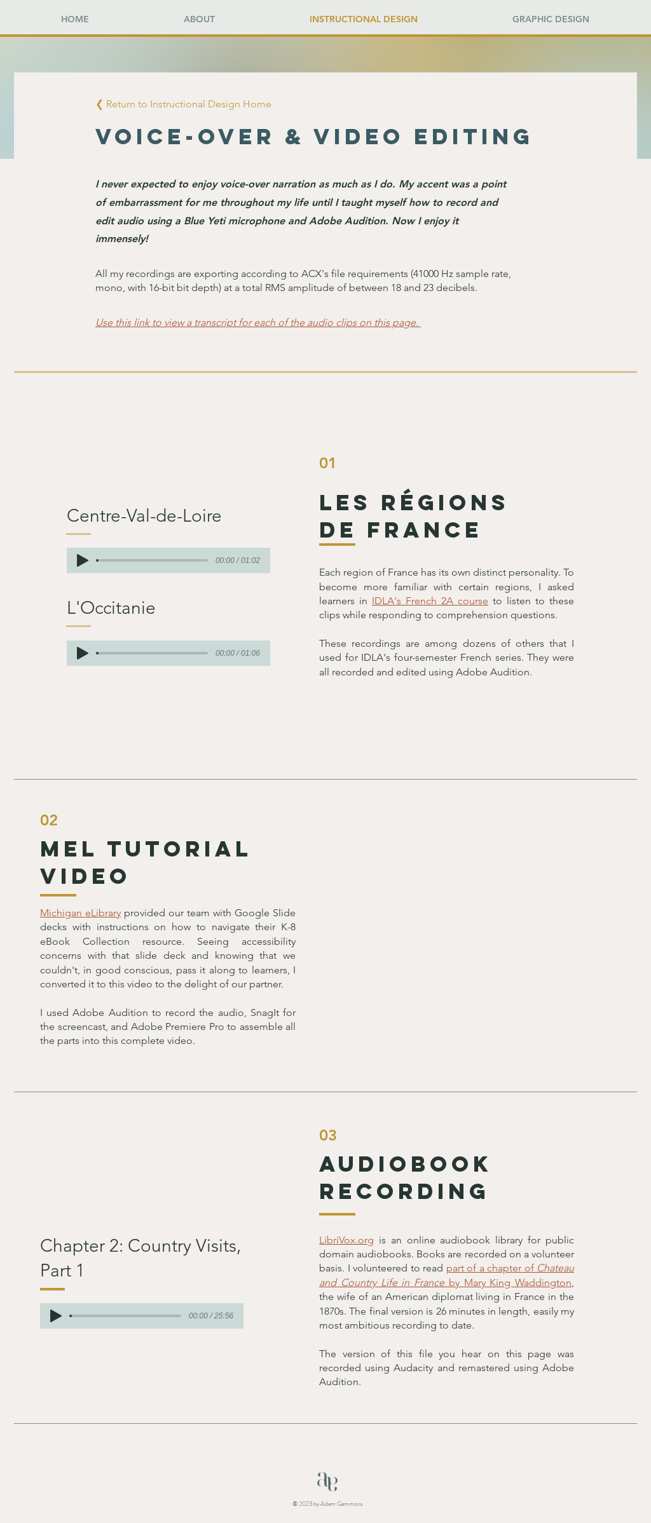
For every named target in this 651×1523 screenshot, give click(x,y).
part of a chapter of (491, 1268)
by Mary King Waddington (508, 1282)
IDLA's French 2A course (430, 601)
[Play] (82, 560)
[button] (198, 104)
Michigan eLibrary (80, 913)
